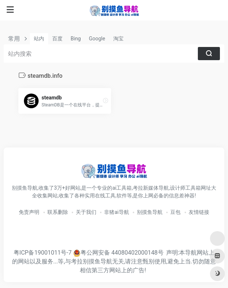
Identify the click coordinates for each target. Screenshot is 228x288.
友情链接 (199, 212)
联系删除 (57, 212)
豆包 (175, 212)
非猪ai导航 (116, 212)
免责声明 (29, 212)
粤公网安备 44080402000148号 (122, 252)
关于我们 (86, 212)
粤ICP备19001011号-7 (43, 252)
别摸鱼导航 (150, 212)
